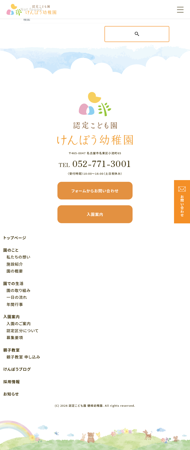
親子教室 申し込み (23, 357)
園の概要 (14, 271)
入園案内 (95, 214)
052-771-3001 (95, 163)
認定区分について (22, 330)
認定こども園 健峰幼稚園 (86, 405)
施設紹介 (14, 264)
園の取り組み (18, 290)
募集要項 (14, 337)
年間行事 (14, 304)
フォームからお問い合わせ (95, 190)
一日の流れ (16, 297)
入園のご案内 (18, 323)
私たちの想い (18, 257)
